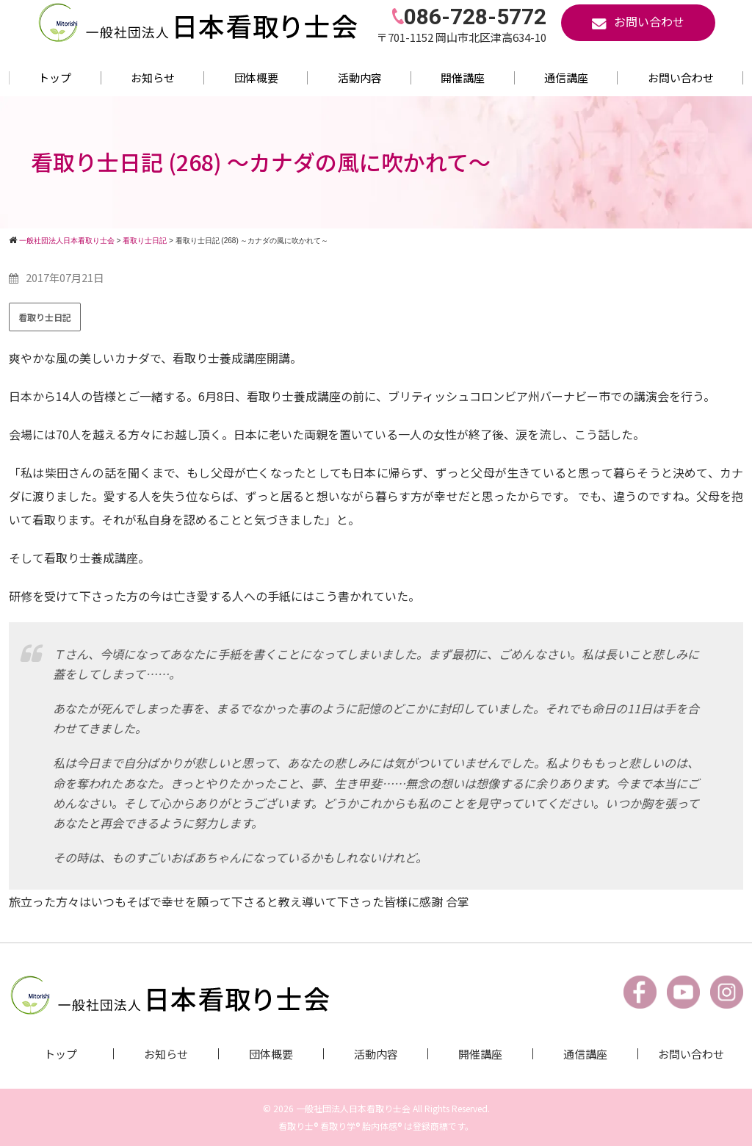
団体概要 (256, 77)
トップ (54, 77)
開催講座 (463, 77)
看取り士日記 (44, 317)
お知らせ (153, 77)
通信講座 (566, 77)
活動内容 (360, 77)
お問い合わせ (681, 77)
